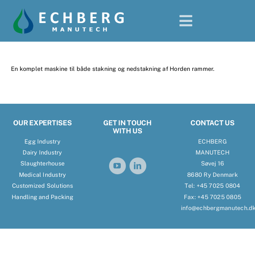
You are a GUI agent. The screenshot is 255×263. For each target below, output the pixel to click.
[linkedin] (138, 166)
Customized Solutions (42, 185)
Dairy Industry (42, 152)
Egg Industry (42, 141)
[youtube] (117, 166)
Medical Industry (42, 174)
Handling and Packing (42, 197)
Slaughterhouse (42, 163)
